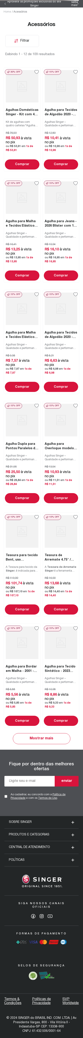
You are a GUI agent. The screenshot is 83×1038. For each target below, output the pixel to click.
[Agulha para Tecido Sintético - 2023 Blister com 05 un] (61, 676)
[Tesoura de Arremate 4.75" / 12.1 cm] (61, 564)
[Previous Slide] (5, 3)
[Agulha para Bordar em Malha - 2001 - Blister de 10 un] (22, 676)
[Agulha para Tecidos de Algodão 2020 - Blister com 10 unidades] (61, 119)
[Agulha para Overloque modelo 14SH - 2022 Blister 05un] (61, 453)
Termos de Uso (47, 798)
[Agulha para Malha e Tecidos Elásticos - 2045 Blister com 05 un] (22, 342)
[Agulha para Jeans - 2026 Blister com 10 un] (61, 231)
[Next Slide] (78, 3)
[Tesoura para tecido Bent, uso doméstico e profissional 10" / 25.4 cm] (22, 564)
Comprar (22, 164)
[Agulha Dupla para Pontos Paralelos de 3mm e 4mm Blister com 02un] (22, 453)
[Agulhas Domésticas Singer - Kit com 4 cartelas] (22, 119)
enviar (66, 781)
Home (7, 12)
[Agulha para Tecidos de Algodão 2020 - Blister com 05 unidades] (61, 342)
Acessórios (20, 12)
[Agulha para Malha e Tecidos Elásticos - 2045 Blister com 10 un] (22, 231)
